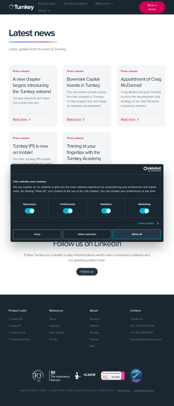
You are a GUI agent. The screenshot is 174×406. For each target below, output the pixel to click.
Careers (94, 339)
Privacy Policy (124, 390)
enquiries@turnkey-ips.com (146, 339)
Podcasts (54, 326)
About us (95, 319)
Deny (37, 234)
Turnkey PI (15, 326)
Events (53, 339)
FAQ (92, 346)
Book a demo (152, 7)
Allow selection (87, 234)
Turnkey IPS (16, 319)
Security (94, 332)
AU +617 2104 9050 (141, 332)
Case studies (56, 332)
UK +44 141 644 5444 (142, 326)
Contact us (136, 319)
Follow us (87, 271)
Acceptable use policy (144, 390)
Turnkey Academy (75, 3)
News (52, 319)
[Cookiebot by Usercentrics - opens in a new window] (146, 169)
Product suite (46, 3)
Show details (146, 223)
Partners (94, 326)
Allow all (137, 234)
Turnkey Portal (17, 332)
